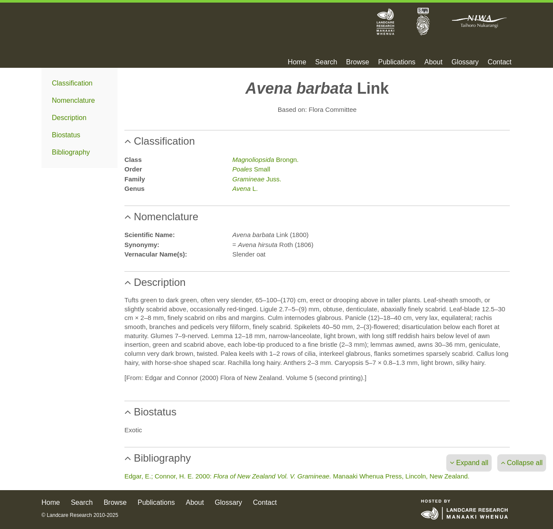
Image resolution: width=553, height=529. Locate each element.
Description (69, 117)
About (433, 62)
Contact (500, 62)
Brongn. (265, 159)
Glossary (465, 62)
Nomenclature (73, 100)
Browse (357, 62)
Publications (396, 62)
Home (297, 62)
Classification (72, 83)
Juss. (256, 179)
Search (326, 62)
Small (251, 169)
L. (245, 188)
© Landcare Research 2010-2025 (79, 515)
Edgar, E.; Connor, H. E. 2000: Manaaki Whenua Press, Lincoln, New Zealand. (297, 476)
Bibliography (71, 152)
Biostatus (66, 135)
